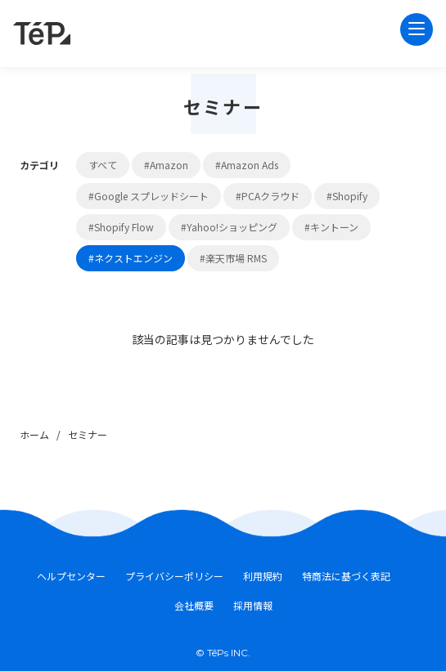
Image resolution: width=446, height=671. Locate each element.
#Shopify (347, 196)
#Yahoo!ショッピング (229, 227)
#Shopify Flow (121, 227)
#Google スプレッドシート (148, 196)
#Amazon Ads (246, 165)
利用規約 (262, 576)
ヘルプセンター (71, 576)
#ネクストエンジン (130, 258)
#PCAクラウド (268, 196)
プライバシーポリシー (174, 576)
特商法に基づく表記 (346, 576)
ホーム (34, 434)
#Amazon (166, 165)
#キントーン (331, 227)
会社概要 (194, 606)
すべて (102, 165)
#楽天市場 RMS (233, 258)
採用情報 (253, 606)
